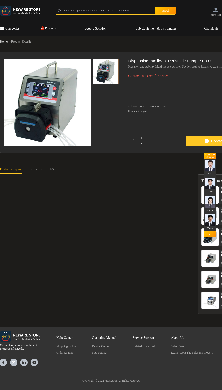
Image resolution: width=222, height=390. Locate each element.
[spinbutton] (133, 140)
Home (4, 41)
